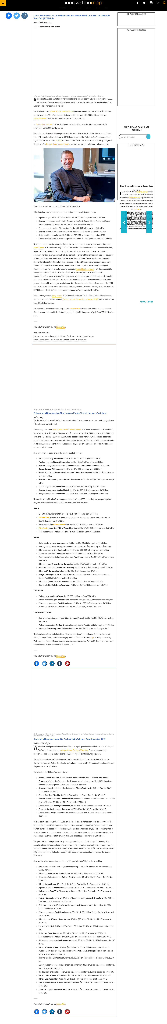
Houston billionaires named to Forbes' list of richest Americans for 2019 (69, 739)
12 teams (136, 209)
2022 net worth (40, 118)
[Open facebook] (137, 3)
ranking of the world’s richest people (66, 429)
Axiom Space (39, 247)
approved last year (134, 198)
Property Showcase (136, 145)
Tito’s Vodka (43, 528)
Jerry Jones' (57, 295)
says (92, 637)
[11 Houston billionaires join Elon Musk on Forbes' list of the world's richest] (74, 376)
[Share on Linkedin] (52, 663)
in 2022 (58, 140)
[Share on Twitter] (44, 663)
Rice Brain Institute (142, 192)
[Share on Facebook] (36, 663)
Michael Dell (44, 517)
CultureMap (60, 326)
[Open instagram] (151, 3)
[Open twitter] (144, 3)
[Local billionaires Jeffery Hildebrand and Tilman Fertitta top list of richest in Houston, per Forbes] (74, 63)
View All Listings (146, 302)
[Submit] (164, 3)
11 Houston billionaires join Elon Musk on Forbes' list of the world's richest (70, 413)
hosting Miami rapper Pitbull (57, 144)
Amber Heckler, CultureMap (49, 27)
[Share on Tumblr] (59, 663)
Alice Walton (75, 308)
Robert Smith (59, 524)
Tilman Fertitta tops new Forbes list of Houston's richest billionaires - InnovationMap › (60, 340)
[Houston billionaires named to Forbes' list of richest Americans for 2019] (74, 701)
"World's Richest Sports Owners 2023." (81, 299)
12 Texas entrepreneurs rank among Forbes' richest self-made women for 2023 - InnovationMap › (64, 336)
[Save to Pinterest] (67, 663)
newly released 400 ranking (74, 750)
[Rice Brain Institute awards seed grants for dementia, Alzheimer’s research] (136, 166)
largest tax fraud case (85, 269)
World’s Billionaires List (61, 111)
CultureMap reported (44, 124)
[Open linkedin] (158, 3)
